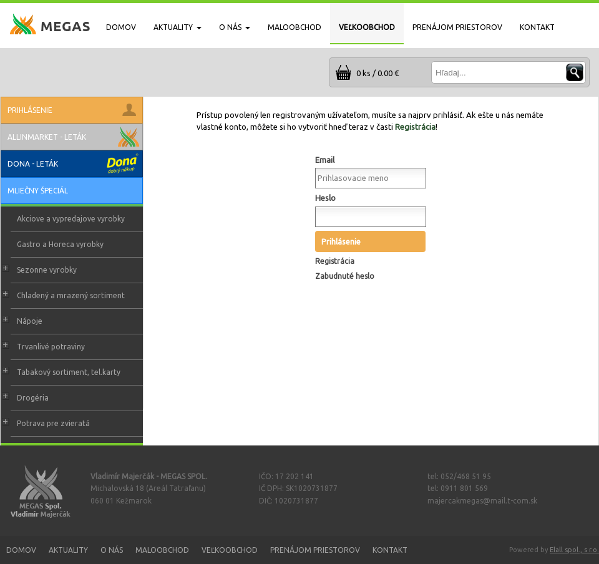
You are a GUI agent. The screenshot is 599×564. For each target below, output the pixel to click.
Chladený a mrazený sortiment (71, 295)
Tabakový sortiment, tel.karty (68, 372)
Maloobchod (162, 550)
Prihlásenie (341, 241)
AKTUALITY (177, 27)
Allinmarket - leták (46, 137)
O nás (111, 550)
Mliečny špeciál (37, 191)
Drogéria (33, 398)
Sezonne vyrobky (47, 270)
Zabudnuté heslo (344, 276)
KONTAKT (537, 27)
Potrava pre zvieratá (53, 423)
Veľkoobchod (230, 550)
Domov (21, 550)
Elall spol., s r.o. (574, 549)
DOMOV (121, 27)
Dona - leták (32, 164)
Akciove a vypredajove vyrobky (71, 219)
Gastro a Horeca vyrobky (60, 244)
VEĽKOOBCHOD (367, 27)
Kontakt (390, 550)
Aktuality (68, 550)
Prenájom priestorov (315, 550)
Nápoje (29, 321)
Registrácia (415, 126)
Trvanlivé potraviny (51, 347)
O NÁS (234, 27)
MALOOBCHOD (294, 27)
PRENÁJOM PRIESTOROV (457, 27)
